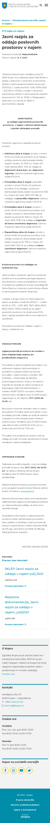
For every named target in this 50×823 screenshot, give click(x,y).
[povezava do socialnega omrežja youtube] (21, 770)
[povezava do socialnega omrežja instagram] (13, 770)
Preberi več (8, 674)
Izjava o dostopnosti (25, 809)
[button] (43, 5)
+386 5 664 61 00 (14, 702)
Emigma (25, 817)
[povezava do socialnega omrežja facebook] (5, 770)
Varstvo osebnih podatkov (25, 805)
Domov (6, 20)
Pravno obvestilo (25, 800)
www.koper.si (27, 491)
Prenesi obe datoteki (14, 560)
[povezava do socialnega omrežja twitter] (29, 770)
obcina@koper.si (14, 705)
